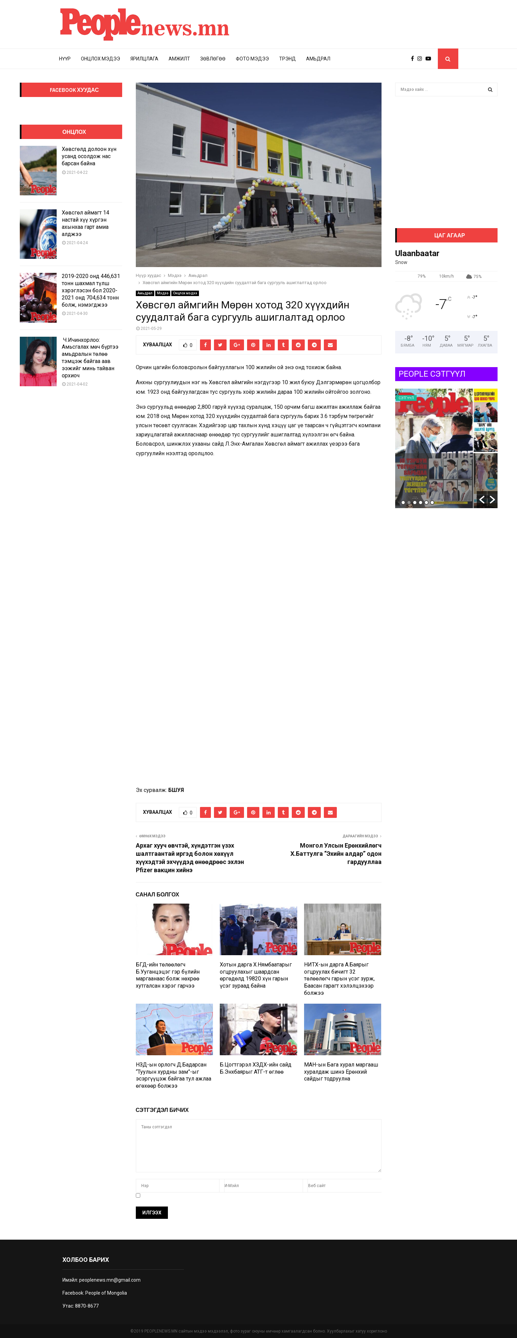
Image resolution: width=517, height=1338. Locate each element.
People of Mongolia (106, 1293)
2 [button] (409, 502)
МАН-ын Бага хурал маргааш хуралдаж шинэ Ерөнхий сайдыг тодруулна (341, 1071)
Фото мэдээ (252, 58)
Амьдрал (318, 58)
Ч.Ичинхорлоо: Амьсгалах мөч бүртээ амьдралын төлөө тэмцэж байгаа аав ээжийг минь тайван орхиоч (90, 358)
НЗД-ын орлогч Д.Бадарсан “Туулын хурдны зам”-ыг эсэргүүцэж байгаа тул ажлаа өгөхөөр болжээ (173, 1075)
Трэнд (287, 58)
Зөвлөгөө (213, 58)
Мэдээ (163, 293)
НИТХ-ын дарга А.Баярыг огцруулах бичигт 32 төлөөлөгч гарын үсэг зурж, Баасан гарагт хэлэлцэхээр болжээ (339, 978)
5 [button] (426, 502)
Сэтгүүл (406, 398)
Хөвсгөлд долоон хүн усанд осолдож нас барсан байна (89, 156)
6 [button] (432, 502)
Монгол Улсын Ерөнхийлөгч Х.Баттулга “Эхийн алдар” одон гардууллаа (336, 853)
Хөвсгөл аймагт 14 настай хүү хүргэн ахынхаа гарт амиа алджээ (85, 223)
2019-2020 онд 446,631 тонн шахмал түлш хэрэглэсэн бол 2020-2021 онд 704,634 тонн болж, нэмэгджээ (91, 290)
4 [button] (420, 502)
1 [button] (403, 502)
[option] (446, 448)
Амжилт (179, 58)
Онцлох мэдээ (100, 58)
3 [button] (415, 502)
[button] (482, 499)
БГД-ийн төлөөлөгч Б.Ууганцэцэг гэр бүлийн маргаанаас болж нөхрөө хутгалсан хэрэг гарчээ (168, 975)
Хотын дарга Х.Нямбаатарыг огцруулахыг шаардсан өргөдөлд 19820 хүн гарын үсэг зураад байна (256, 975)
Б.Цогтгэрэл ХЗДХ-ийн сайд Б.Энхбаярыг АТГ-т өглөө (255, 1068)
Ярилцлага (144, 58)
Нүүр (65, 58)
